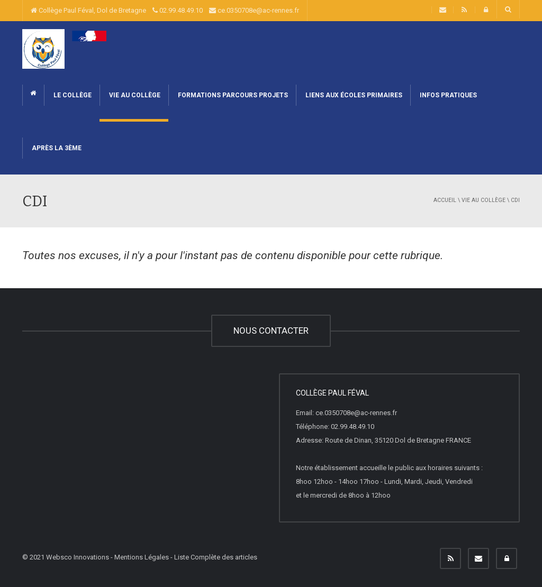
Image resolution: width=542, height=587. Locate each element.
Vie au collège (133, 95)
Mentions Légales (141, 557)
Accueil (444, 200)
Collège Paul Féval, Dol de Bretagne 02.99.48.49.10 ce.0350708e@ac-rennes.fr (165, 10)
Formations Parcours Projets (232, 95)
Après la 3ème (56, 148)
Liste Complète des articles (215, 557)
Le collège (72, 95)
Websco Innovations (77, 557)
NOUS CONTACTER (271, 330)
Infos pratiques (447, 95)
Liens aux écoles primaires (353, 95)
